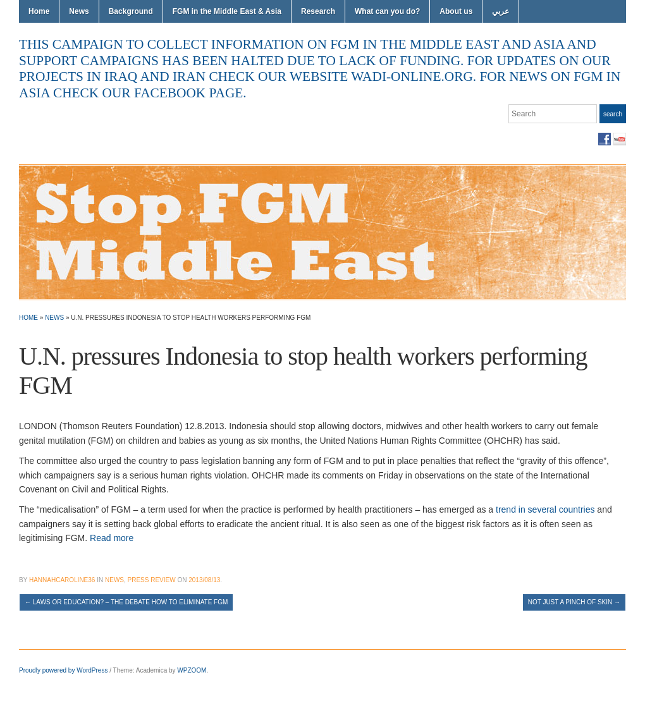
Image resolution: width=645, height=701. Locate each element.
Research (318, 11)
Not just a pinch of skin (574, 602)
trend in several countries (545, 509)
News (79, 11)
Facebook (604, 139)
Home (38, 11)
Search (612, 114)
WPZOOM (191, 670)
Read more (111, 538)
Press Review (152, 579)
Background (131, 11)
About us (455, 11)
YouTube (619, 139)
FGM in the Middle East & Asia (227, 11)
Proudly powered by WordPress (63, 670)
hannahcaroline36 (62, 579)
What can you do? (387, 11)
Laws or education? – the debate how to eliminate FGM (126, 602)
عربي (500, 11)
